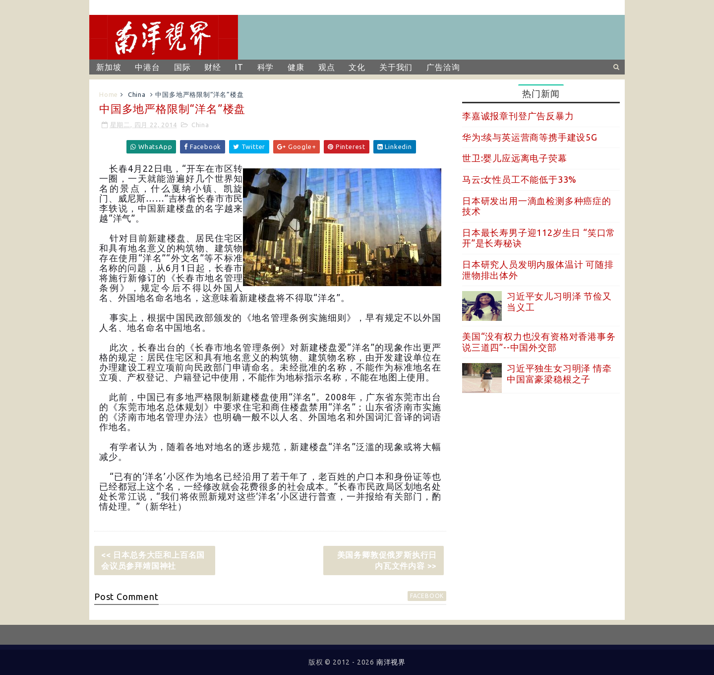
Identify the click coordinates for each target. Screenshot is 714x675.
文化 (357, 67)
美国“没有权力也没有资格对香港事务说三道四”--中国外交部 (539, 341)
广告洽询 (443, 67)
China (137, 94)
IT (239, 67)
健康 (296, 67)
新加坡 (108, 67)
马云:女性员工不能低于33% (519, 179)
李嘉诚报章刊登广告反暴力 (518, 116)
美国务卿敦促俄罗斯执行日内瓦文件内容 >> (387, 560)
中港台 (147, 67)
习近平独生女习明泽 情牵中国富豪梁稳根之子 (559, 373)
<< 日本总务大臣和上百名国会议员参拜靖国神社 (153, 560)
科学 (265, 67)
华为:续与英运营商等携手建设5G (529, 137)
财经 (212, 67)
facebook (427, 596)
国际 (182, 67)
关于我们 (396, 67)
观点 (326, 67)
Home (108, 94)
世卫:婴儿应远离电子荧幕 (514, 158)
